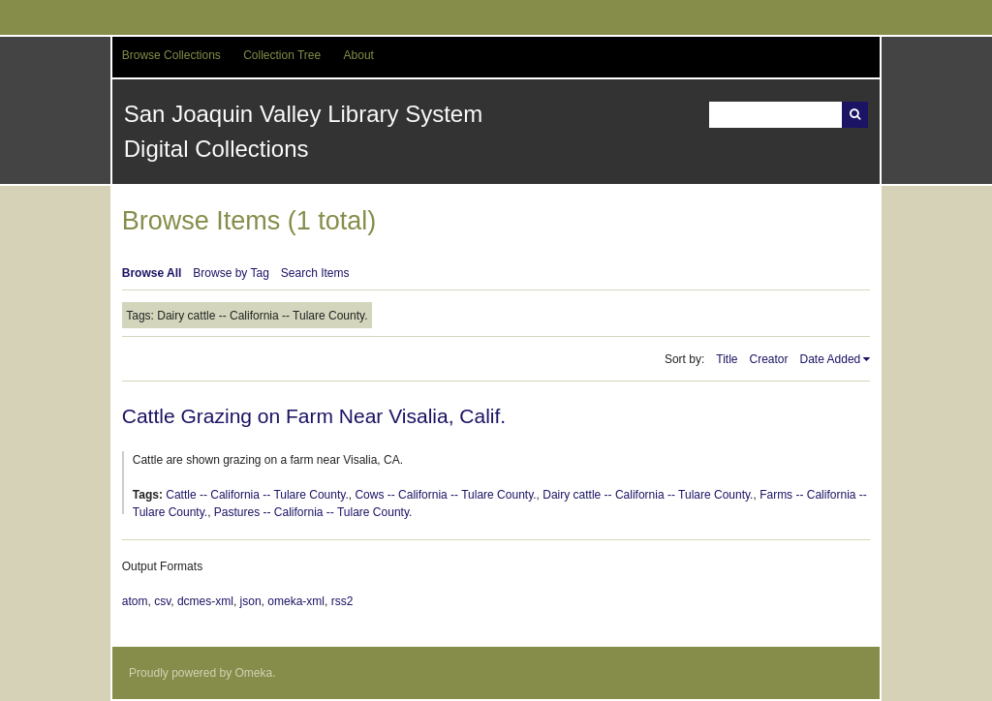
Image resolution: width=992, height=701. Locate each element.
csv (162, 601)
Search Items (315, 273)
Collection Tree (282, 55)
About (359, 55)
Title (726, 359)
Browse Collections (171, 55)
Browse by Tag (231, 273)
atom (135, 601)
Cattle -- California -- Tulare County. (257, 495)
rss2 (342, 601)
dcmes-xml (205, 601)
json (251, 601)
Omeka (254, 673)
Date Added (830, 359)
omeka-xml (296, 601)
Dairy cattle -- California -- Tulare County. (647, 495)
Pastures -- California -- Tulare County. (313, 512)
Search (855, 115)
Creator (769, 359)
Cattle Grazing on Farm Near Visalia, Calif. (314, 416)
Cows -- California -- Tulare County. (445, 495)
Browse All (152, 273)
